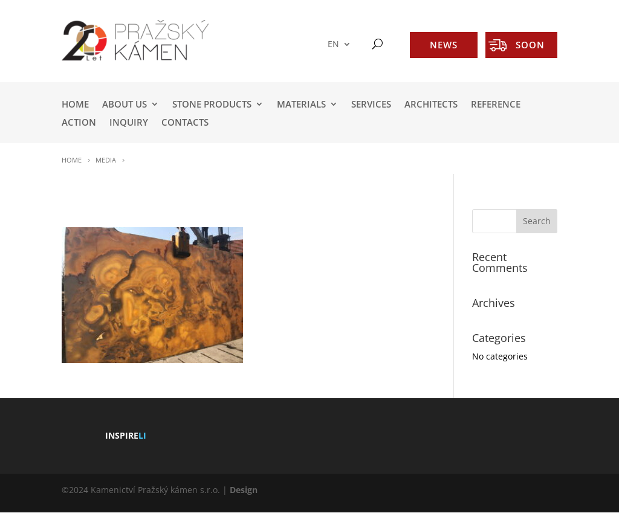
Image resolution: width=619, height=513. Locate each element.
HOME (75, 105)
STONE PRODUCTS (211, 105)
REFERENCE (495, 105)
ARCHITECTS (431, 105)
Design (244, 489)
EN (333, 44)
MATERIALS (301, 105)
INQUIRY (128, 123)
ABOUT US (124, 105)
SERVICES (371, 105)
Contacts (185, 123)
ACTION (79, 123)
